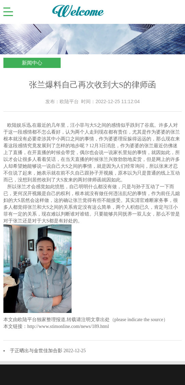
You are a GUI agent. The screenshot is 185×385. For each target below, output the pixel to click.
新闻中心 (32, 63)
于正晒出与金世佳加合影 (37, 350)
